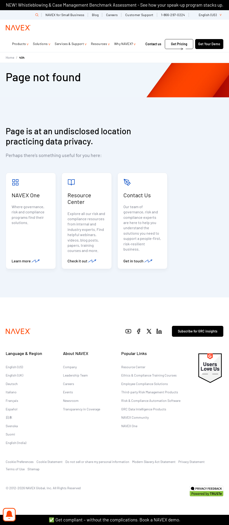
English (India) (16, 443)
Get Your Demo (209, 44)
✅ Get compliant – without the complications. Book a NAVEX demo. (114, 519)
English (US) (14, 367)
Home (10, 57)
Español (11, 409)
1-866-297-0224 (173, 15)
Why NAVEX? (123, 44)
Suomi (10, 435)
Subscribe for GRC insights (197, 331)
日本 (9, 418)
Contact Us (137, 195)
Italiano (11, 392)
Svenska (12, 426)
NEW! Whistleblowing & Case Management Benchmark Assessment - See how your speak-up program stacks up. (114, 5)
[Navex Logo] (18, 28)
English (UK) (14, 375)
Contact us (153, 44)
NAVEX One (26, 195)
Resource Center (79, 198)
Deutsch (12, 384)
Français (12, 401)
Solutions (40, 44)
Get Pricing (179, 44)
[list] (208, 15)
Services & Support (69, 44)
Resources (99, 44)
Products (19, 44)
